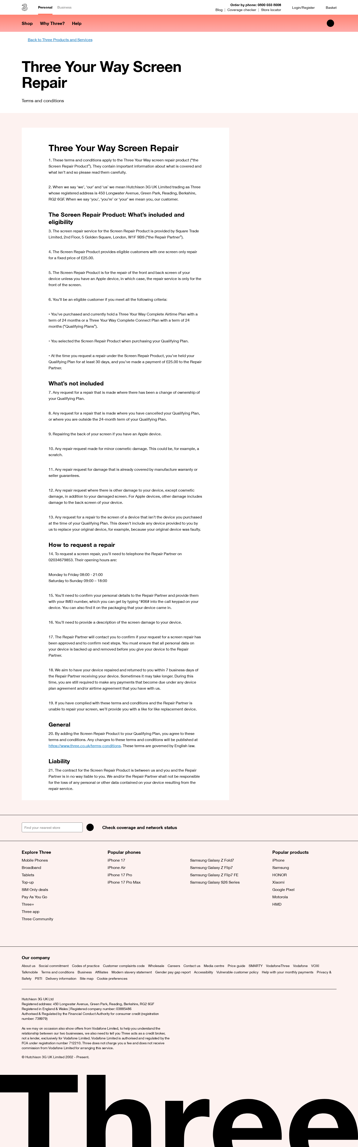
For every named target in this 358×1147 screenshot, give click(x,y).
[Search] (90, 827)
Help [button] (77, 23)
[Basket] (328, 7)
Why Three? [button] (52, 23)
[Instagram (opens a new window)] (48, 934)
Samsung (280, 867)
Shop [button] (27, 23)
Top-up (28, 882)
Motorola (280, 897)
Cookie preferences (112, 978)
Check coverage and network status (139, 827)
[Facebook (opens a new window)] (37, 934)
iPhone (278, 860)
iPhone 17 (116, 860)
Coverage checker (241, 10)
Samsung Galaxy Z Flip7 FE (214, 875)
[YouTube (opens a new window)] (59, 934)
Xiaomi (278, 882)
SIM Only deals (35, 889)
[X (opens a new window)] (26, 934)
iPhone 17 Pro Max (124, 882)
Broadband (31, 867)
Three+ (28, 904)
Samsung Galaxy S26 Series (215, 882)
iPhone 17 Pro (120, 875)
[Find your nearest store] (52, 827)
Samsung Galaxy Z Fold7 (212, 860)
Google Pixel (283, 889)
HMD (276, 904)
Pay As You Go (34, 897)
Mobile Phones (35, 860)
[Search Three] (330, 23)
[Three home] (25, 7)
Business (64, 7)
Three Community (37, 919)
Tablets (28, 875)
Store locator (271, 10)
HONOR (279, 875)
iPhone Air (116, 867)
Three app (30, 911)
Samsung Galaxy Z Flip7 (211, 867)
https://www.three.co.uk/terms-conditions (85, 745)
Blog (219, 10)
